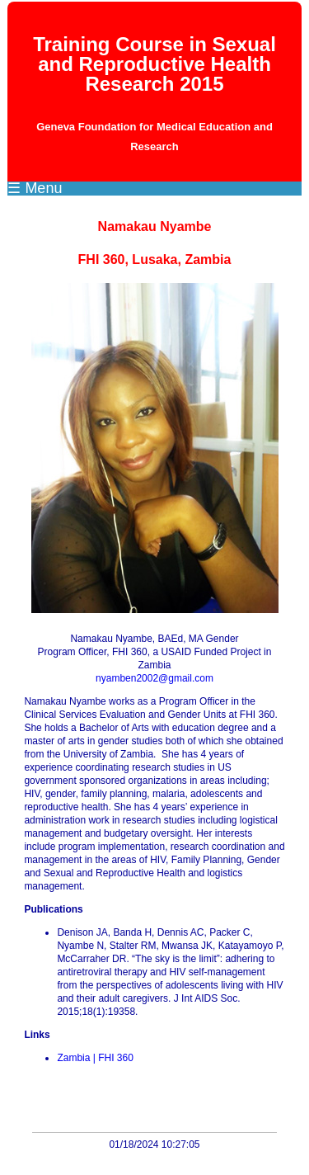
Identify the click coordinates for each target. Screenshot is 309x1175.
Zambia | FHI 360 (95, 1058)
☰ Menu (34, 188)
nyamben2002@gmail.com (154, 678)
